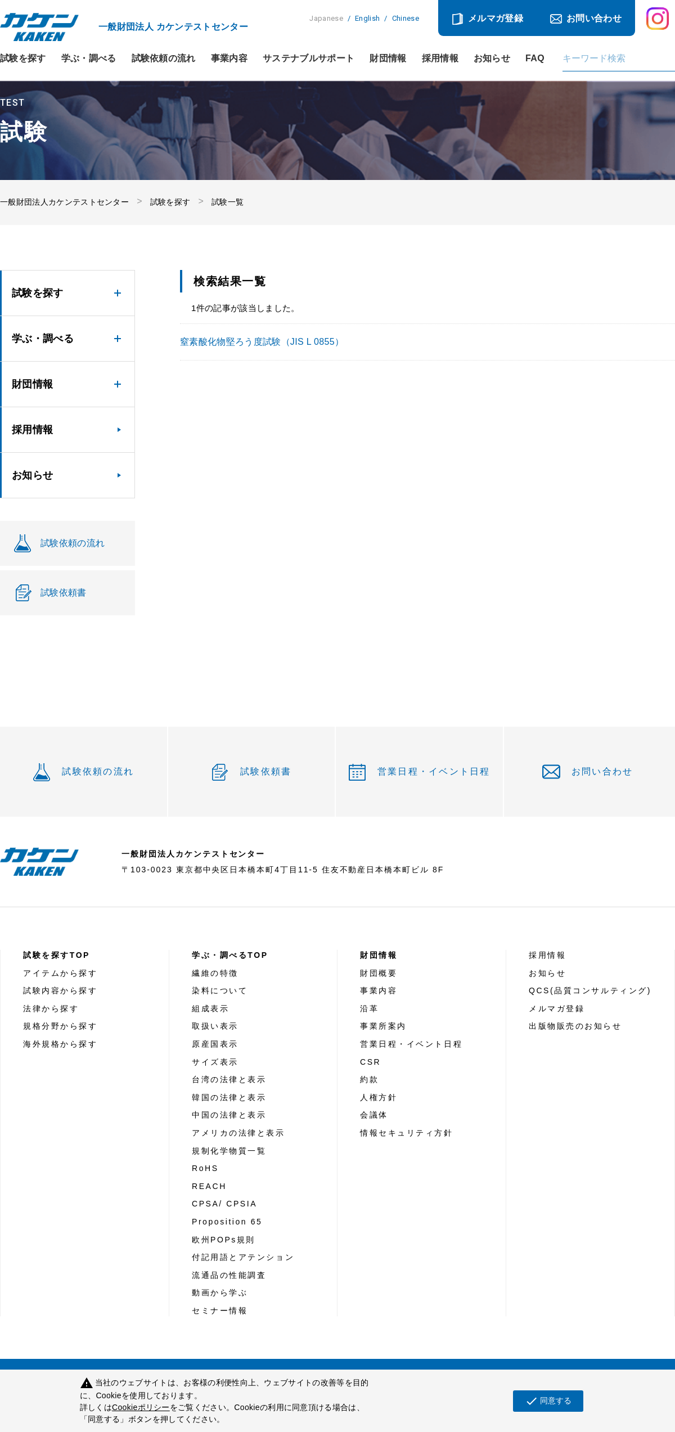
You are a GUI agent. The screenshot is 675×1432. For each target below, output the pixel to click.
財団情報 (388, 58)
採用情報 (440, 58)
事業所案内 (383, 1025)
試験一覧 (228, 201)
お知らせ (492, 58)
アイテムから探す (60, 973)
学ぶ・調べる (88, 58)
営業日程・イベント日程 (433, 771)
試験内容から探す (60, 990)
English (367, 18)
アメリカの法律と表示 (238, 1132)
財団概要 (378, 973)
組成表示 (210, 1008)
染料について (220, 990)
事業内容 (229, 58)
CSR (370, 1061)
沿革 (369, 1008)
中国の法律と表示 (229, 1114)
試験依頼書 (265, 771)
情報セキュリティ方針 (406, 1132)
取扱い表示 (215, 1025)
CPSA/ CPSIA (224, 1203)
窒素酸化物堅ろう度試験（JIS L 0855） (262, 341)
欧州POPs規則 (223, 1239)
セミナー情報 (220, 1310)
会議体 (374, 1114)
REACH (209, 1186)
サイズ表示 (215, 1061)
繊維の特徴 (215, 973)
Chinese (405, 18)
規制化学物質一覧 (229, 1150)
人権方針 (378, 1097)
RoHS (205, 1168)
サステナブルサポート (308, 58)
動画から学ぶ (220, 1292)
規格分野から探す (60, 1025)
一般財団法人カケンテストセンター (64, 201)
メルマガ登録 (495, 18)
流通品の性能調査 (229, 1275)
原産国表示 (215, 1043)
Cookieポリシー (141, 1407)
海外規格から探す (60, 1043)
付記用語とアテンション (243, 1257)
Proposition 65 (227, 1221)
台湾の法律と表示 (229, 1079)
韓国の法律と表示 (229, 1097)
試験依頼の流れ (164, 58)
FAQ (534, 58)
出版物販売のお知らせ (575, 1025)
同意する (548, 1401)
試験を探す (23, 58)
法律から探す (51, 1008)
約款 (369, 1079)
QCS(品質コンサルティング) (590, 990)
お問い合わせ (594, 18)
